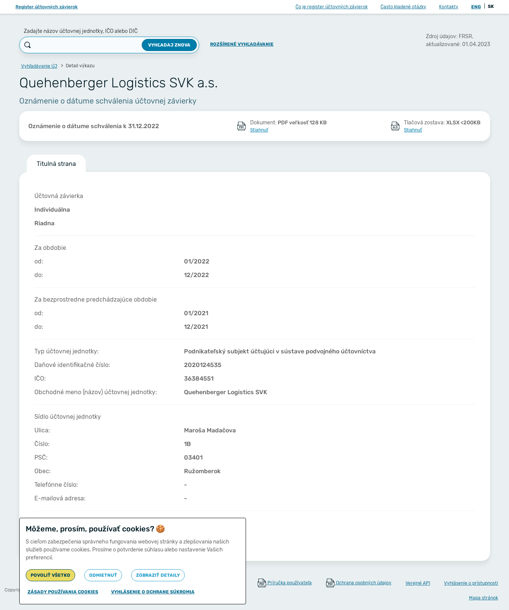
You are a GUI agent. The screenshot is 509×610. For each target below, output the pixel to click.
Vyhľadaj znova (169, 45)
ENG (476, 6)
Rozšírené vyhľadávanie (242, 44)
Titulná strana (56, 163)
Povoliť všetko (50, 575)
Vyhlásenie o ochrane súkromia (153, 592)
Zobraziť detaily (158, 575)
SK (491, 6)
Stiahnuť (259, 130)
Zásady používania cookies (63, 592)
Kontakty (448, 6)
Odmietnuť (103, 575)
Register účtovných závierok (46, 6)
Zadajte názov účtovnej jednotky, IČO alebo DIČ (81, 31)
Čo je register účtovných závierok (331, 6)
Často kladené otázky (403, 6)
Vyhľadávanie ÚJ (39, 66)
